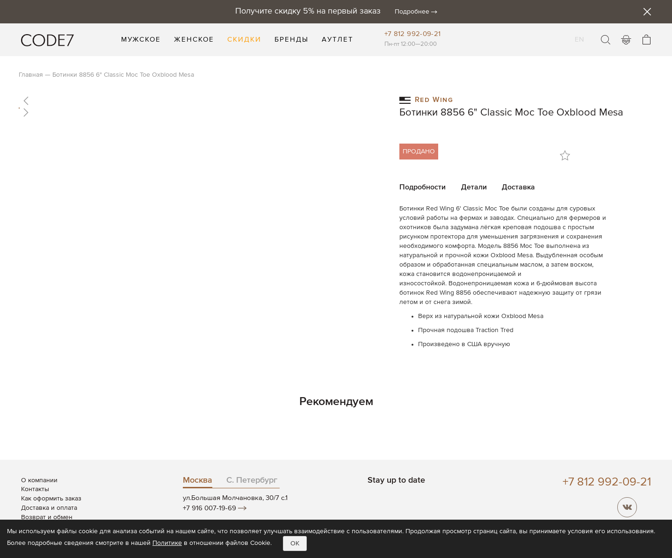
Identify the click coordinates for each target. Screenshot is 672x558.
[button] (200, 101)
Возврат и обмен (46, 517)
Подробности (422, 187)
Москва (197, 480)
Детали (474, 187)
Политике (167, 543)
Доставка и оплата (49, 508)
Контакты (35, 489)
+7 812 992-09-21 (412, 33)
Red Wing (426, 99)
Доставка (518, 187)
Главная (31, 75)
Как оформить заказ (51, 498)
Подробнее (412, 11)
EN (580, 33)
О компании (39, 480)
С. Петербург (251, 480)
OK (294, 543)
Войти (626, 39)
